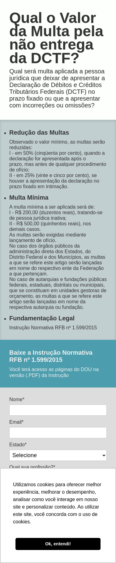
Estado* (18, 444)
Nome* (16, 399)
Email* (16, 422)
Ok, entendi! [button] (58, 543)
